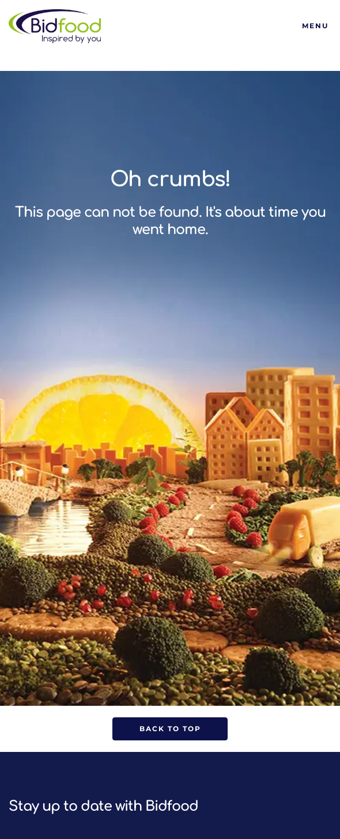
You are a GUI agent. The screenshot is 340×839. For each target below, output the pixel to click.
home (186, 230)
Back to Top (170, 728)
